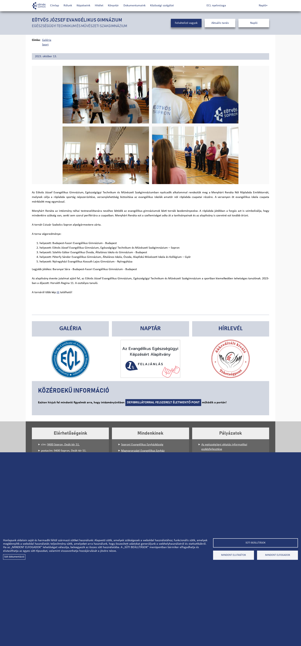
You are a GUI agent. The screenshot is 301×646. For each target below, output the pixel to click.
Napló (253, 23)
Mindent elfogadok (277, 555)
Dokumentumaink (134, 5)
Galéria (46, 40)
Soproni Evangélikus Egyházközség (142, 444)
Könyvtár (113, 5)
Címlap (54, 5)
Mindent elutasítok (233, 555)
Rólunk (68, 5)
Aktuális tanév (220, 23)
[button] (106, 94)
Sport (45, 44)
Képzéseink (83, 5)
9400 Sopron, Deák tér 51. (63, 444)
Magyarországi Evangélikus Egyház (143, 450)
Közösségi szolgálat (162, 5)
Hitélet (99, 5)
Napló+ (263, 5)
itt (58, 292)
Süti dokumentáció (14, 557)
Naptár (150, 329)
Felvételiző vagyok (186, 23)
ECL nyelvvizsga (216, 5)
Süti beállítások (255, 543)
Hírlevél (230, 329)
